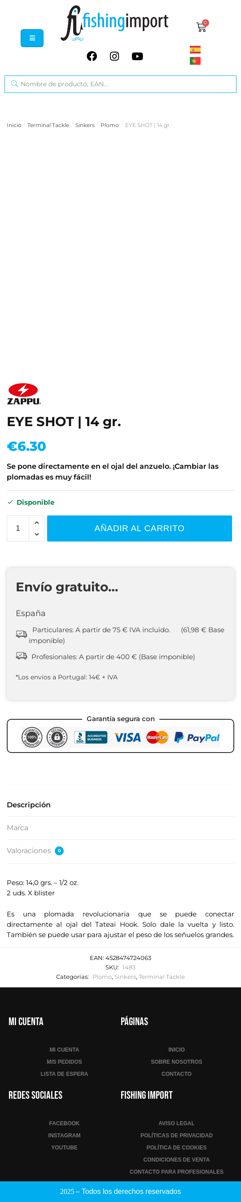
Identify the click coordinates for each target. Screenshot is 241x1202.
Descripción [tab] (29, 805)
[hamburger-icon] (32, 38)
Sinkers (85, 125)
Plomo (110, 125)
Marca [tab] (17, 827)
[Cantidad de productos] (18, 528)
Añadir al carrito (140, 528)
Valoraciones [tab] (35, 850)
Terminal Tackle (48, 125)
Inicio (14, 125)
